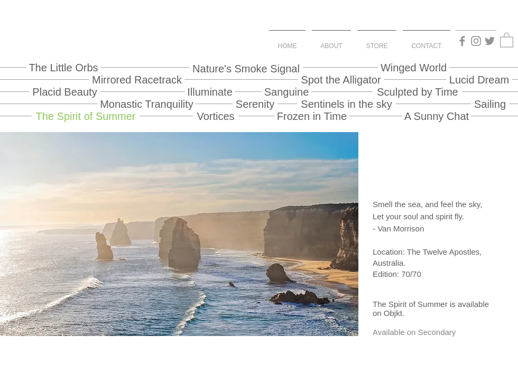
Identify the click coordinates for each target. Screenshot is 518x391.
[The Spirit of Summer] (86, 116)
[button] (506, 40)
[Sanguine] (286, 91)
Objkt (393, 313)
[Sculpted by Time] (417, 91)
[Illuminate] (210, 91)
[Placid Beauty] (64, 91)
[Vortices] (215, 116)
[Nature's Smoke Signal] (246, 68)
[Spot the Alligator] (341, 79)
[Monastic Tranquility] (147, 103)
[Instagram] (476, 41)
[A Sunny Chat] (436, 116)
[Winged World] (413, 67)
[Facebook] (462, 41)
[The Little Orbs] (63, 67)
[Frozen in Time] (312, 116)
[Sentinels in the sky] (346, 103)
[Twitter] (489, 41)
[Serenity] (255, 103)
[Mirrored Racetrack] (136, 79)
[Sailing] (490, 103)
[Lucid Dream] (479, 79)
